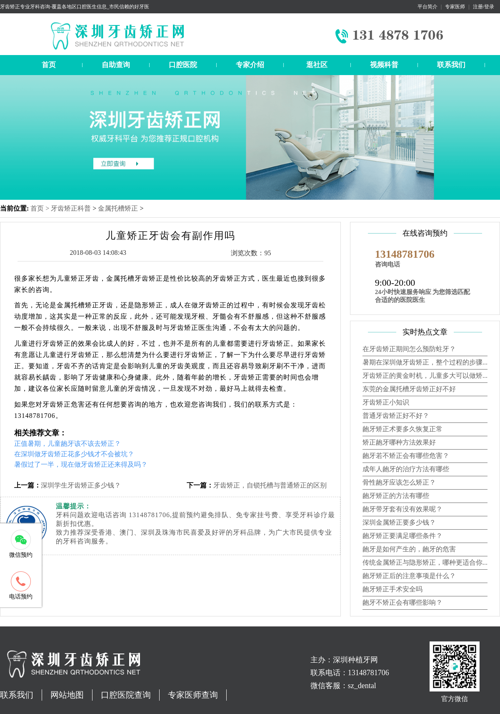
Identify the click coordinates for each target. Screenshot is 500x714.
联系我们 (451, 65)
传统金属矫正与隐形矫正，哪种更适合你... (425, 562)
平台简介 (428, 7)
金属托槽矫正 (118, 208)
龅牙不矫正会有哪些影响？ (402, 602)
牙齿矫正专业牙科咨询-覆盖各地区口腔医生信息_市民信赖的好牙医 (74, 7)
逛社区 (317, 65)
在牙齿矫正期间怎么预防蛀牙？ (409, 348)
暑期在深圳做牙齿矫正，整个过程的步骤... (425, 362)
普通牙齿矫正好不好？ (395, 415)
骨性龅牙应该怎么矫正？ (399, 482)
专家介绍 (250, 65)
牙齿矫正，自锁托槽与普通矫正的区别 (270, 485)
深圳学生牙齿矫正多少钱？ (81, 485)
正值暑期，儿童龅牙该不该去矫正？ (67, 443)
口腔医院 (183, 65)
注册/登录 (483, 7)
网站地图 (67, 694)
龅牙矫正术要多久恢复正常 (402, 428)
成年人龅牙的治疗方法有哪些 (405, 469)
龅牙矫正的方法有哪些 (395, 495)
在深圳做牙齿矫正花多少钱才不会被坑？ (74, 454)
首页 (49, 65)
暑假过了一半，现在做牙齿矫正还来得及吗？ (81, 464)
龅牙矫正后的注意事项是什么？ (409, 575)
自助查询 (116, 65)
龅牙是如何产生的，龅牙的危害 (409, 549)
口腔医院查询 (126, 694)
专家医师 (455, 7)
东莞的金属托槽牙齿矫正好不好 (409, 388)
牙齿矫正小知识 (385, 402)
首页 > (40, 208)
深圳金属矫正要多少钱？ (399, 522)
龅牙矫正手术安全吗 (392, 589)
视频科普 (384, 65)
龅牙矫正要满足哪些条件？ (402, 535)
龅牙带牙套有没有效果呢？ (402, 509)
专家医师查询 (193, 694)
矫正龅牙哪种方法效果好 (399, 442)
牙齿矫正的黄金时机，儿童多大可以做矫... (425, 375)
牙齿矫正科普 (71, 208)
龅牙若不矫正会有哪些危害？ (405, 455)
